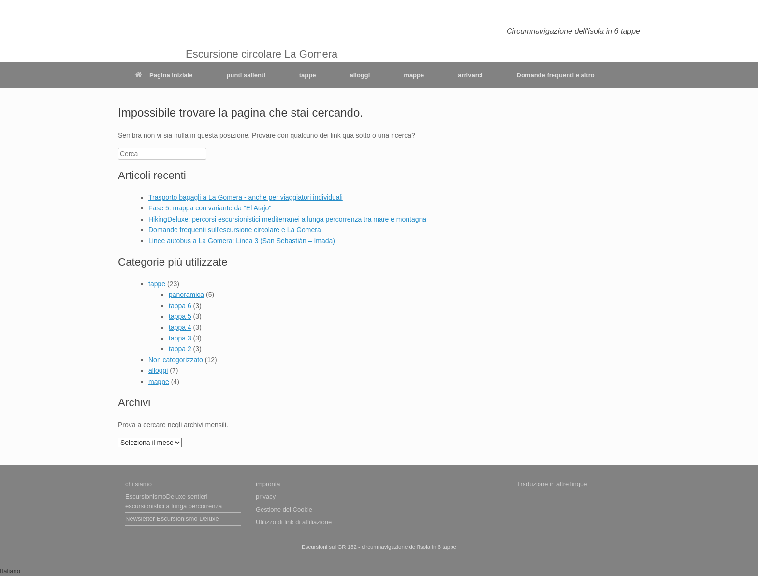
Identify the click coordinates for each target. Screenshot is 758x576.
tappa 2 (180, 349)
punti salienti (246, 75)
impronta (268, 483)
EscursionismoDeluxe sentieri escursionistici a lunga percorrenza (173, 501)
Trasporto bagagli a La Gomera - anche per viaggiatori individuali (245, 197)
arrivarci (470, 75)
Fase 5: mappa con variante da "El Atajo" (209, 208)
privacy (266, 496)
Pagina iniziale (164, 75)
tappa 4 (180, 327)
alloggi (360, 75)
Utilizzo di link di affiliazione (294, 522)
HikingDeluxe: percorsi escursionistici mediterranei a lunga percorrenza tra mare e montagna (287, 219)
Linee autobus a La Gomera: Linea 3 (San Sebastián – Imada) (241, 241)
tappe (307, 75)
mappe (414, 75)
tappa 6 (180, 306)
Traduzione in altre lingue (552, 483)
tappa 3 (180, 338)
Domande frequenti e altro (556, 75)
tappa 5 (180, 316)
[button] (379, 571)
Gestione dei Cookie (284, 509)
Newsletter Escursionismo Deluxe (172, 518)
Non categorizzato (175, 360)
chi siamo (138, 483)
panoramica (186, 294)
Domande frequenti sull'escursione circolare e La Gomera (234, 230)
